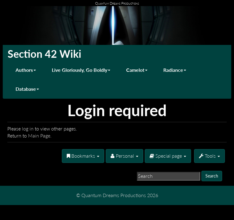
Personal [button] (124, 156)
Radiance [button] (174, 70)
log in (28, 128)
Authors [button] (26, 70)
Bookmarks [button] (83, 156)
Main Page (39, 135)
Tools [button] (209, 156)
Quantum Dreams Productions (117, 3)
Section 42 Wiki (44, 53)
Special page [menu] (168, 156)
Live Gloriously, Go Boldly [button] (81, 70)
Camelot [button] (136, 70)
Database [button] (27, 89)
